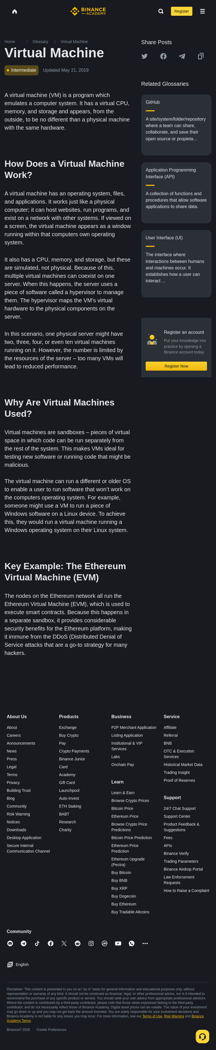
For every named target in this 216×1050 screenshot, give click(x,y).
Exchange (67, 727)
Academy (67, 774)
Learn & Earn (123, 792)
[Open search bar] (159, 11)
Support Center (177, 816)
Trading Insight (177, 772)
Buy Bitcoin (121, 872)
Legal (11, 767)
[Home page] (88, 11)
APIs (168, 845)
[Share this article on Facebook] (163, 56)
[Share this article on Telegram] (182, 56)
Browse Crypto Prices (130, 800)
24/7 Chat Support (180, 808)
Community (17, 806)
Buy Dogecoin (123, 896)
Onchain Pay (122, 764)
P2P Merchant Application (133, 727)
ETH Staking (70, 806)
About (12, 727)
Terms (12, 774)
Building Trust (19, 790)
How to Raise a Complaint (186, 890)
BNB (168, 743)
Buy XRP (119, 888)
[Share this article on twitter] (144, 56)
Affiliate (170, 727)
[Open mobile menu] (202, 11)
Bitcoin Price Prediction (131, 837)
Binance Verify (176, 853)
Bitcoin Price (122, 808)
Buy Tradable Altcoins (130, 912)
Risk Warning (18, 814)
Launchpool (69, 790)
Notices (13, 822)
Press (12, 759)
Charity (65, 830)
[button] (202, 11)
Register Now (176, 366)
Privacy (13, 782)
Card (63, 767)
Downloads (16, 830)
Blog (11, 798)
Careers (14, 735)
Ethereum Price (124, 816)
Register (181, 11)
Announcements (21, 743)
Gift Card (67, 782)
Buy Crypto (68, 735)
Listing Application (127, 735)
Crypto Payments (74, 751)
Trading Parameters (181, 861)
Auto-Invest (69, 798)
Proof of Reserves (179, 780)
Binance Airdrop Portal (183, 869)
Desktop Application (24, 837)
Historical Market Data (183, 764)
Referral (171, 735)
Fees (168, 837)
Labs (115, 756)
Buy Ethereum (123, 904)
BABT (64, 814)
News (12, 751)
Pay (62, 743)
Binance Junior (72, 759)
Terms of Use (152, 1016)
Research (67, 822)
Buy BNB (119, 880)
